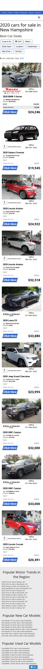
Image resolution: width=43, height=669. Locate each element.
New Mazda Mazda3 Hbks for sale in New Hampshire (19, 629)
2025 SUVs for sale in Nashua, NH (13, 590)
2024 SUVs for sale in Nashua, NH (13, 599)
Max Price (7, 51)
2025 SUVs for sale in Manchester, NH (14, 593)
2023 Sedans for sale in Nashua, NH (14, 606)
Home (4, 13)
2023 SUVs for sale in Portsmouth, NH (14, 601)
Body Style (7, 47)
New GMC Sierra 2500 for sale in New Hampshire (18, 636)
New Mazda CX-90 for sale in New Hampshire (17, 627)
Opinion (38, 13)
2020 (18, 42)
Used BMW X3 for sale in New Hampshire (16, 650)
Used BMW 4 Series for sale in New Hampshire (17, 661)
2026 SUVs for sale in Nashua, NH (13, 582)
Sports (31, 13)
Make (28, 42)
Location (20, 47)
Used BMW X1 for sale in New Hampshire (16, 653)
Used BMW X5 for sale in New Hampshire (16, 648)
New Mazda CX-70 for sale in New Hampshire (17, 631)
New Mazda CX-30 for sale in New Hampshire (17, 625)
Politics (16, 13)
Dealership (33, 47)
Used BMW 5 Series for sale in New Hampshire (17, 659)
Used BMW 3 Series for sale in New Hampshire (17, 655)
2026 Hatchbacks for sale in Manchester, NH (16, 588)
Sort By (19, 51)
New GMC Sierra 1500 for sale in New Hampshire (18, 634)
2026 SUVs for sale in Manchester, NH (14, 584)
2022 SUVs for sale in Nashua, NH (13, 608)
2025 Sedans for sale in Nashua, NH (14, 595)
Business (24, 13)
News (10, 13)
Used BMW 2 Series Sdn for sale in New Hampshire (19, 663)
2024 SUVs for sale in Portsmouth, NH (14, 597)
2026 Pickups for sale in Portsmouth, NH (15, 586)
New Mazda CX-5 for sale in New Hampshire (17, 621)
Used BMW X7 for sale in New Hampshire (16, 657)
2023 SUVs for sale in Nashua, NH (13, 603)
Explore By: (7, 42)
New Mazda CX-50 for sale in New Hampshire (17, 623)
